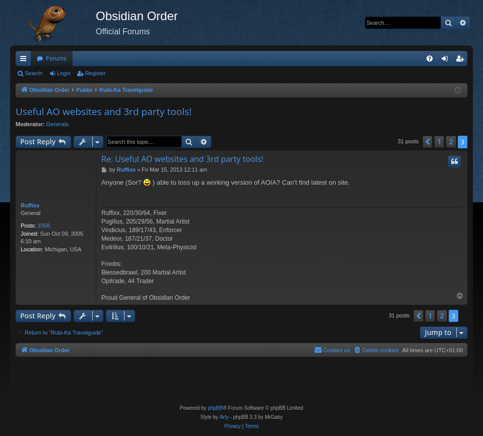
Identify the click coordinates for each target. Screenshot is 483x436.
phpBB (215, 408)
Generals (57, 124)
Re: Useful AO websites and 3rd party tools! (182, 159)
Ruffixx (30, 205)
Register (95, 73)
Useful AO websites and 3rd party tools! (104, 111)
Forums (56, 58)
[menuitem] (429, 58)
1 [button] (439, 141)
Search (33, 73)
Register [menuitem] (462, 60)
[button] (427, 142)
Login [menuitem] (447, 60)
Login (64, 73)
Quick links (25, 60)
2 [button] (451, 141)
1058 (44, 226)
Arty (224, 417)
